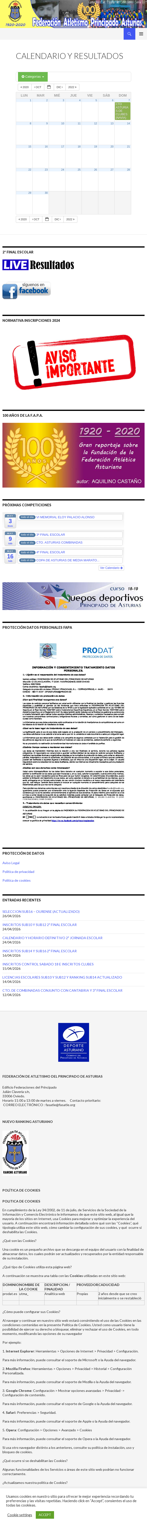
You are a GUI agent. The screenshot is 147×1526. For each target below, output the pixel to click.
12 (95, 123)
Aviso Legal (10, 863)
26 (95, 169)
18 (79, 146)
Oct (38, 87)
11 (79, 123)
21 (128, 146)
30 (46, 192)
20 (111, 146)
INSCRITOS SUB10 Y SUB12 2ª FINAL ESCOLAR (39, 925)
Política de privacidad (18, 871)
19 (95, 146)
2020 (24, 87)
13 (111, 123)
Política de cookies (16, 880)
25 (79, 169)
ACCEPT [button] (45, 1515)
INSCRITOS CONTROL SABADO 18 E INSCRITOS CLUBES (48, 964)
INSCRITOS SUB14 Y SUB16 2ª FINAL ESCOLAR (39, 951)
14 (128, 123)
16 (46, 146)
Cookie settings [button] (19, 1515)
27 (111, 169)
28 (128, 169)
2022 (72, 87)
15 (29, 146)
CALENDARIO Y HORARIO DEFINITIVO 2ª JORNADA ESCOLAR (52, 938)
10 (62, 123)
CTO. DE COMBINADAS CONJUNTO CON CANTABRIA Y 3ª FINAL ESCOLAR (62, 990)
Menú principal (141, 34)
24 (62, 169)
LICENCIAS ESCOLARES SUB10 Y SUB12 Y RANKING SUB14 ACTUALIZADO (62, 977)
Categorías (33, 76)
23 (46, 169)
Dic (60, 87)
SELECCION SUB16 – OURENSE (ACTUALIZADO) (41, 911)
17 (62, 146)
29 (29, 192)
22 (29, 169)
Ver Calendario (111, 568)
